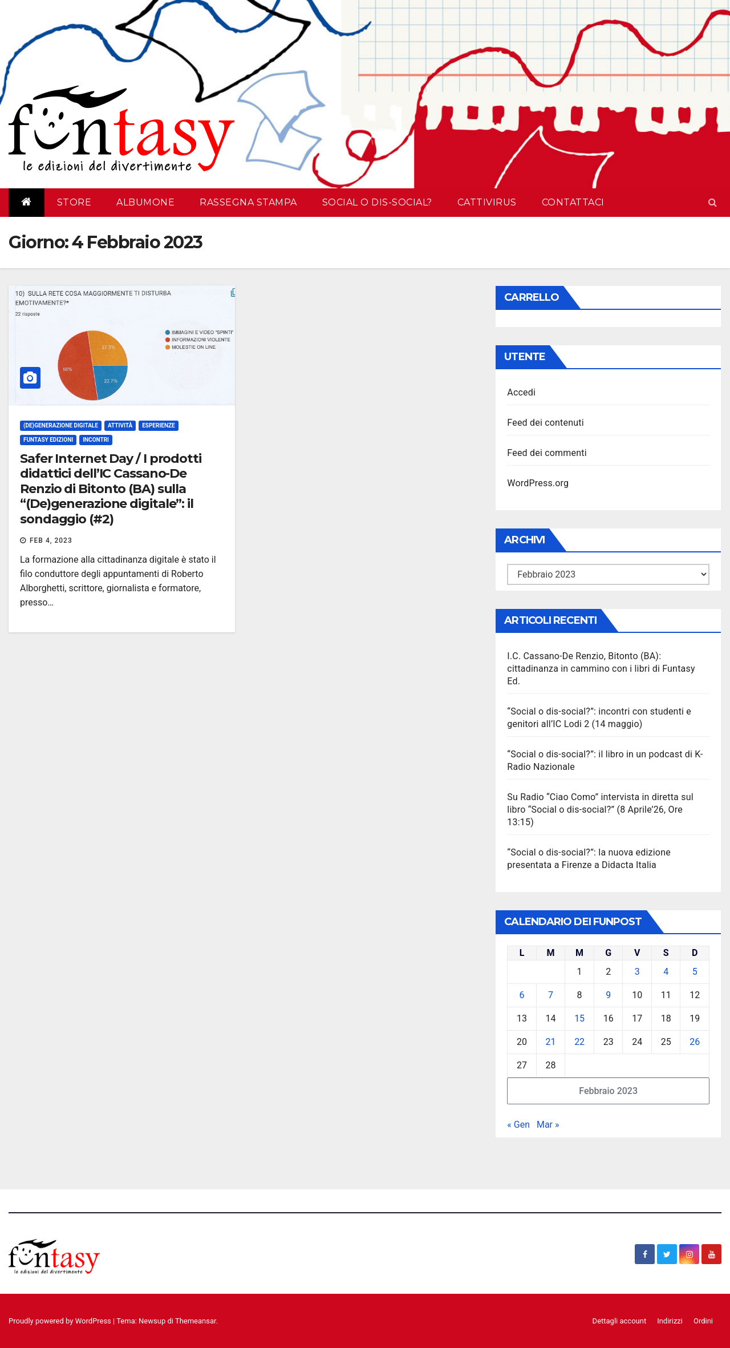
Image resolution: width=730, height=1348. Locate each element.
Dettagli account (620, 1321)
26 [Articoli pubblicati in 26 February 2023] (695, 1041)
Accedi (521, 392)
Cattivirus (487, 202)
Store (74, 202)
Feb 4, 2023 (51, 540)
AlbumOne (145, 202)
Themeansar (195, 1321)
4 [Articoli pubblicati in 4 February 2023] (665, 971)
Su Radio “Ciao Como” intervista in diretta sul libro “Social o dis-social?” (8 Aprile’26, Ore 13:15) (600, 810)
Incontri (96, 440)
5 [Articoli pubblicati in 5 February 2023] (694, 971)
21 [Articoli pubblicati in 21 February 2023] (551, 1041)
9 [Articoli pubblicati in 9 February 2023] (608, 995)
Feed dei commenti (546, 452)
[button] (712, 202)
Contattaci (573, 202)
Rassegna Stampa (248, 202)
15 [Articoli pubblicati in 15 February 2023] (579, 1018)
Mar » (548, 1124)
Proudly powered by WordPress (61, 1321)
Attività (120, 425)
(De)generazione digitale (60, 425)
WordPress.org (538, 483)
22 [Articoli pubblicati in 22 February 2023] (579, 1041)
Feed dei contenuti (545, 422)
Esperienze (158, 425)
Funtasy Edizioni (48, 440)
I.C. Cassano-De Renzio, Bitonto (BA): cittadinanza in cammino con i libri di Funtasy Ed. (601, 669)
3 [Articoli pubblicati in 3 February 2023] (637, 971)
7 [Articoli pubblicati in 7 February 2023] (550, 995)
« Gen (518, 1124)
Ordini (703, 1321)
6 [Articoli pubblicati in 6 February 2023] (522, 995)
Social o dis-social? (377, 202)
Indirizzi (670, 1321)
